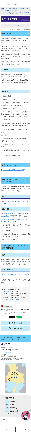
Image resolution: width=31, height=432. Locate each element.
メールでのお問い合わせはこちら (11, 299)
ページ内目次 (15, 26)
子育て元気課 (6, 291)
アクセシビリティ (16, 339)
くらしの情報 (20, 8)
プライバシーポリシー (6, 339)
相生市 (7, 344)
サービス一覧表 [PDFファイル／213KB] (14, 170)
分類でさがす (14, 8)
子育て (8, 10)
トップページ (7, 8)
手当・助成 (7, 13)
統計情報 (17, 413)
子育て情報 (26, 12)
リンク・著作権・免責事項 (20, 337)
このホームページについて (7, 337)
